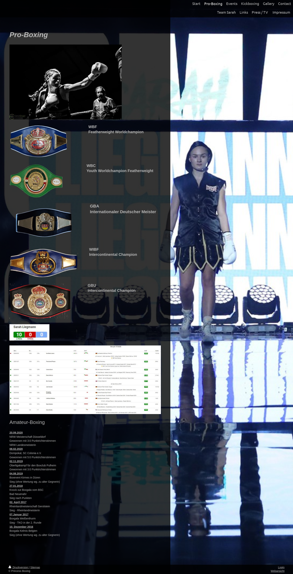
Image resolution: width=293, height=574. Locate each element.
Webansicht (277, 570)
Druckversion (19, 567)
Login (281, 567)
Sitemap (35, 567)
